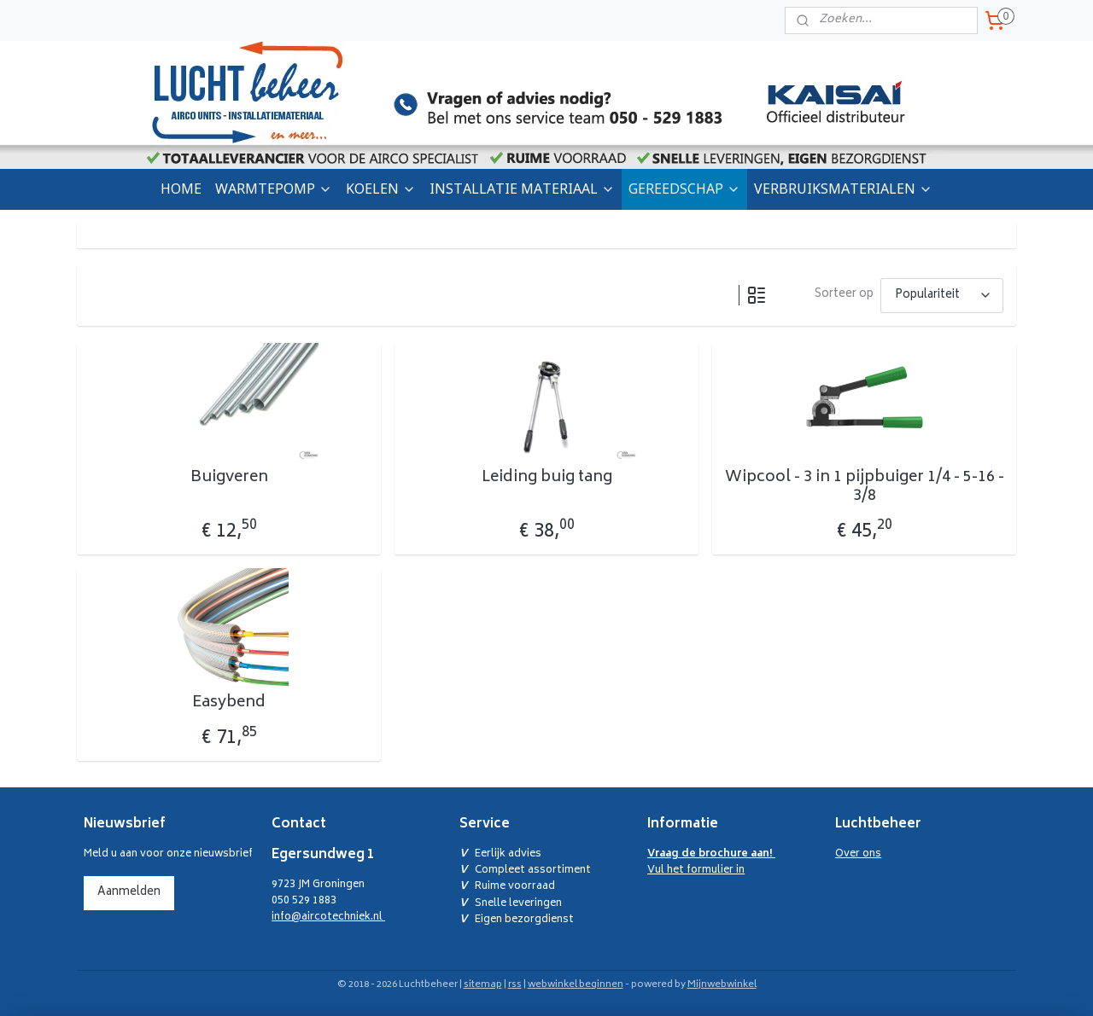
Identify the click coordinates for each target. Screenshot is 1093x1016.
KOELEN (381, 188)
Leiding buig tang (546, 478)
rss (515, 985)
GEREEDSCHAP (684, 188)
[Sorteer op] (941, 295)
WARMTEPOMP (273, 188)
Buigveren (228, 478)
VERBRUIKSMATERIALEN (843, 188)
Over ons (858, 854)
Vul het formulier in (711, 862)
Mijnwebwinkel (722, 985)
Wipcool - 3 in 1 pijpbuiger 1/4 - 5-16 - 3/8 (864, 487)
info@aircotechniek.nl (328, 917)
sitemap (483, 985)
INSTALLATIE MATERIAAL (522, 188)
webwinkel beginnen (575, 985)
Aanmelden (129, 893)
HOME (181, 188)
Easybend (229, 703)
